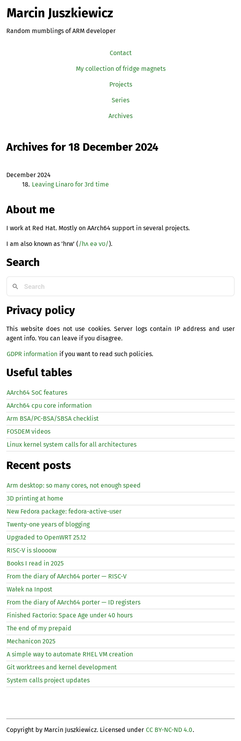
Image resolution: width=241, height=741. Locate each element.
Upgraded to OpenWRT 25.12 (46, 537)
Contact (121, 53)
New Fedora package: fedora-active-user (64, 511)
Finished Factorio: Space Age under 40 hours (69, 615)
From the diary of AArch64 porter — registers (73, 602)
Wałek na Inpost (29, 589)
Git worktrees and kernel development (62, 667)
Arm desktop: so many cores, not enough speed (74, 485)
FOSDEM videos (28, 431)
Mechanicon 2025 (31, 641)
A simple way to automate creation (70, 654)
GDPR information (32, 354)
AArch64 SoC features (37, 392)
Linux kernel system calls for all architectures (71, 444)
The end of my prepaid (39, 628)
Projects (120, 84)
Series (120, 100)
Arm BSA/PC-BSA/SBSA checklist (53, 418)
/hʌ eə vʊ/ (94, 244)
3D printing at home (35, 498)
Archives (120, 116)
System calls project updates (48, 680)
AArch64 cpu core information (49, 405)
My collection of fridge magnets (121, 68)
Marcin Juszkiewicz (60, 13)
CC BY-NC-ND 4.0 (169, 730)
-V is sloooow (31, 550)
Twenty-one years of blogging (48, 524)
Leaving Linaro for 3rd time (70, 184)
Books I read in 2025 (35, 563)
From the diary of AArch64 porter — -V (67, 576)
